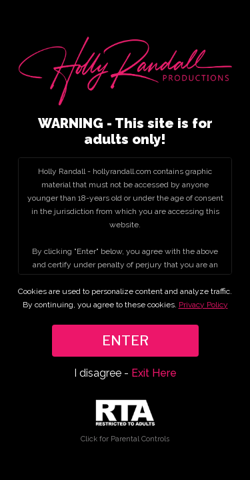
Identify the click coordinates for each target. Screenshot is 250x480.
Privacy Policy (203, 304)
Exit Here (154, 373)
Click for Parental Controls (125, 421)
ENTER (125, 341)
